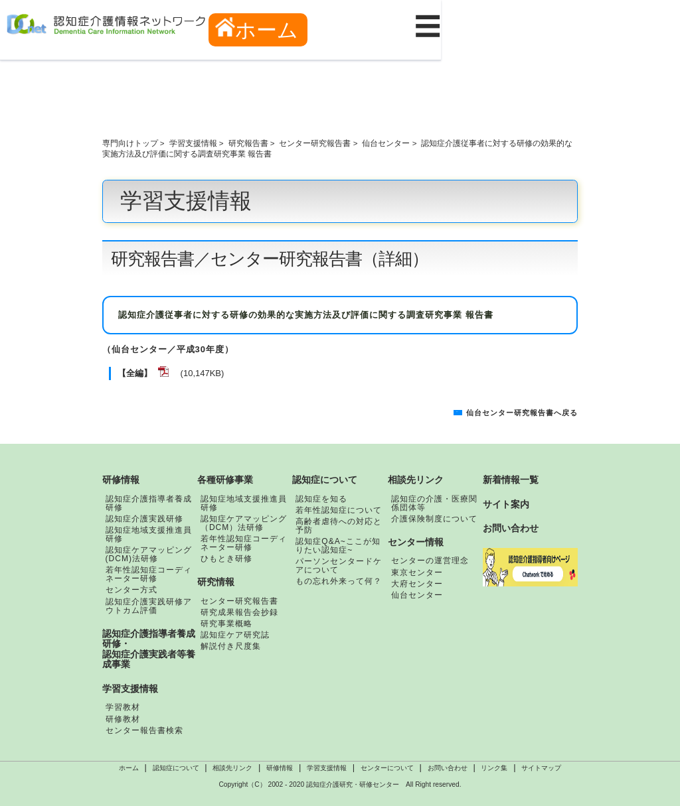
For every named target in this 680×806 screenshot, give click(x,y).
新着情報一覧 (511, 479)
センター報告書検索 (144, 730)
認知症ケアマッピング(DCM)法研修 (149, 554)
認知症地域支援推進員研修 (149, 534)
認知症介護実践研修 (144, 518)
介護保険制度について (434, 518)
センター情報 (416, 542)
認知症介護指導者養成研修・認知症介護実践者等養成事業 (148, 649)
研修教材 (123, 719)
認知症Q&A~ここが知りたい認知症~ (338, 546)
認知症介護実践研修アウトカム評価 (149, 606)
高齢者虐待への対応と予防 (339, 526)
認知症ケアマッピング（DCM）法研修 (244, 523)
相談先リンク (416, 479)
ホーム (257, 29)
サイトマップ (541, 768)
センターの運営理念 (430, 560)
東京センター (417, 572)
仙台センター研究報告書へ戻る (522, 413)
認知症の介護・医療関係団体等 (434, 503)
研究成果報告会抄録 (239, 612)
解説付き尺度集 (231, 646)
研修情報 (120, 479)
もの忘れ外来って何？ (339, 581)
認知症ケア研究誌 (235, 634)
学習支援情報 (193, 143)
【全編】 (135, 373)
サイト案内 (506, 504)
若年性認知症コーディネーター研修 (149, 574)
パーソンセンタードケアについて (339, 565)
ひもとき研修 (226, 558)
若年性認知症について (339, 510)
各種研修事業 (225, 479)
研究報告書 (248, 143)
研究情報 (215, 581)
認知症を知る (321, 499)
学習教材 (123, 707)
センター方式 (131, 589)
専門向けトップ (130, 143)
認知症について (324, 479)
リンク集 (494, 768)
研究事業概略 (226, 623)
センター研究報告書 (315, 143)
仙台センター (386, 143)
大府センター (417, 583)
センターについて (387, 768)
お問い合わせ (511, 528)
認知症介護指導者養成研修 (149, 503)
